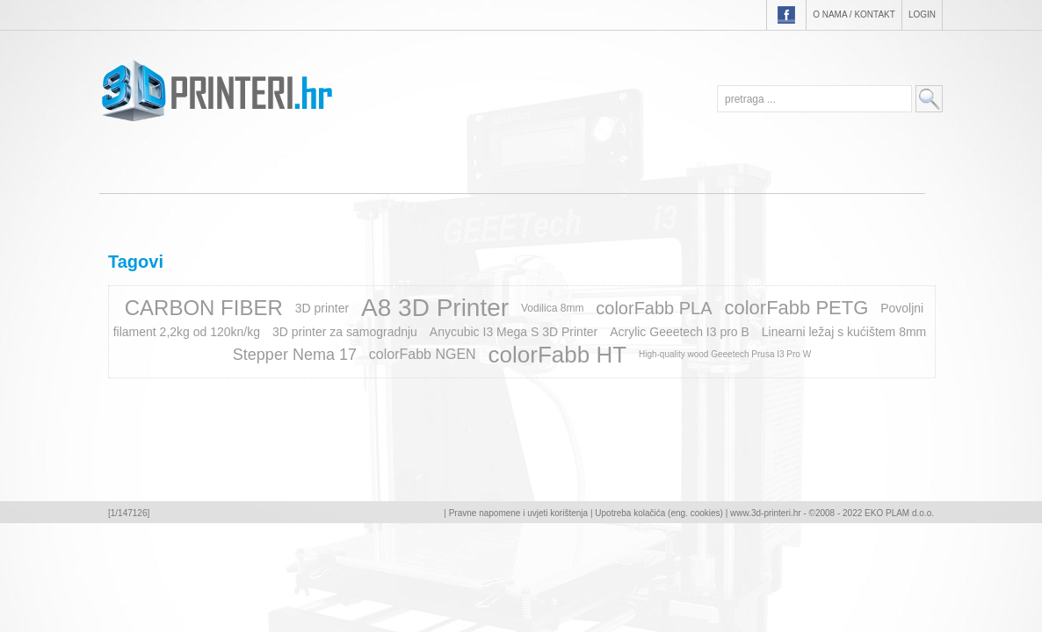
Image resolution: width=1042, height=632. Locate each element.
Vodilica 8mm (552, 308)
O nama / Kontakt (854, 14)
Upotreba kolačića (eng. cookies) (659, 513)
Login (922, 14)
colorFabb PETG (796, 308)
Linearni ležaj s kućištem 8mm (844, 332)
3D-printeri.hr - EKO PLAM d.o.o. (216, 90)
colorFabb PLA (654, 308)
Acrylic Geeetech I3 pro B (679, 332)
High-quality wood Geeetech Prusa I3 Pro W (725, 354)
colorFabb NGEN (422, 354)
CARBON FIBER (204, 308)
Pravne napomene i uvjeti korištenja (518, 513)
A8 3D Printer (435, 307)
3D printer (322, 308)
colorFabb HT (557, 354)
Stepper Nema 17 (295, 354)
